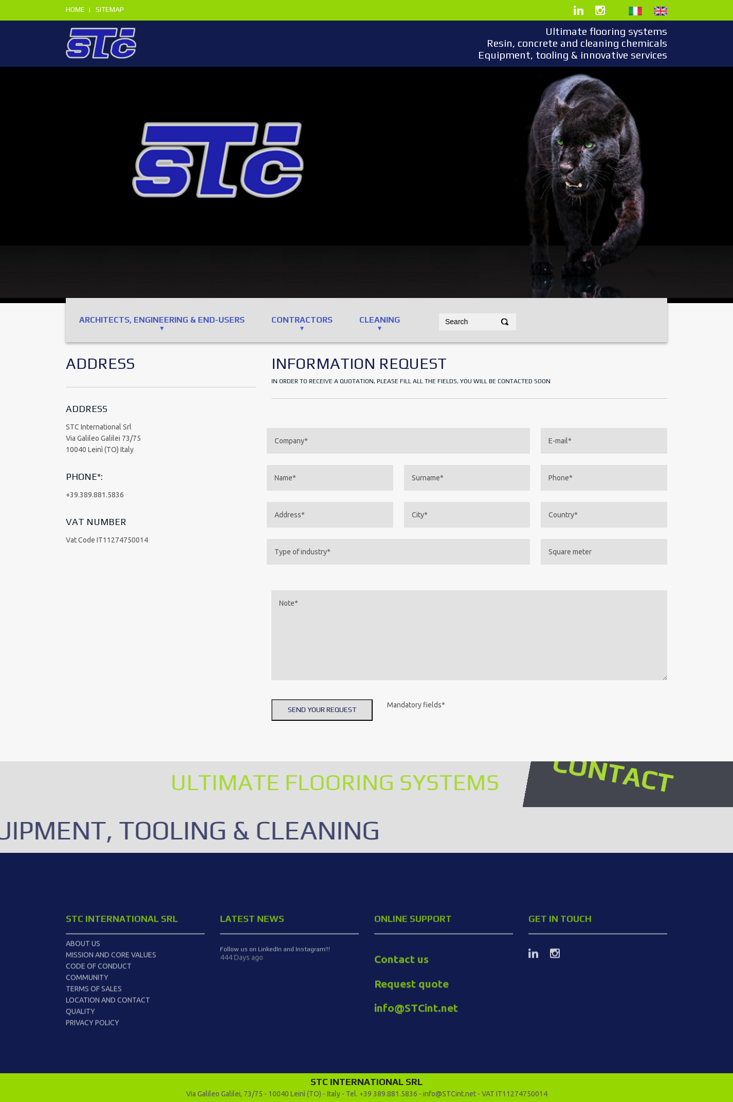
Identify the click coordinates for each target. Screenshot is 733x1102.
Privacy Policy (92, 1068)
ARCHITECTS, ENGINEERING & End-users (162, 320)
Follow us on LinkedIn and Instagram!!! (275, 995)
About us (83, 989)
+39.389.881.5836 (95, 495)
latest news (252, 964)
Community (87, 1023)
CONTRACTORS (302, 320)
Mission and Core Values (111, 1001)
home (75, 9)
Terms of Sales (94, 1035)
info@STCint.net (449, 1094)
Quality (80, 1057)
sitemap (110, 9)
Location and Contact (108, 1046)
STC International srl (122, 964)
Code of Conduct (99, 1012)
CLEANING (379, 320)
